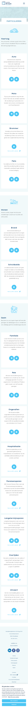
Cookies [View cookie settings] (14, 677)
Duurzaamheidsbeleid (14, 679)
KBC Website (14, 674)
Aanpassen (14, 704)
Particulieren (14, 660)
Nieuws (14, 665)
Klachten (14, 682)
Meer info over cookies (13, 697)
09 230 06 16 (14, 638)
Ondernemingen (14, 658)
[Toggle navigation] (24, 3)
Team (14, 667)
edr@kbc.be (14, 643)
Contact (14, 672)
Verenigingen (14, 663)
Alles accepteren (14, 700)
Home (14, 655)
